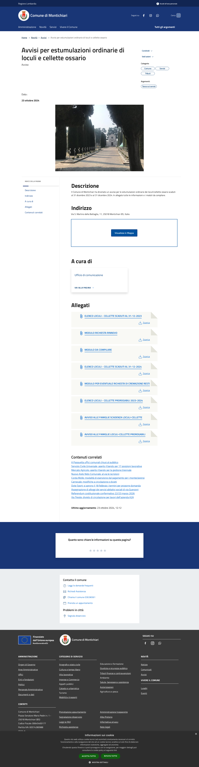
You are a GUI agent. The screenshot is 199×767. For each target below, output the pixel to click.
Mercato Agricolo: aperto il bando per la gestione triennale (101, 470)
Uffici (20, 674)
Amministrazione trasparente (114, 712)
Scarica (144, 322)
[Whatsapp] (153, 15)
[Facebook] (139, 15)
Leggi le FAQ (65, 722)
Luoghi (144, 688)
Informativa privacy (109, 722)
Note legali (105, 727)
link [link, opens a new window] (115, 750)
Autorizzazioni (106, 687)
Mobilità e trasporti (68, 697)
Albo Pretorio (106, 717)
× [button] (196, 734)
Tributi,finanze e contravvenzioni (115, 673)
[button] (99, 762)
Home (24, 37)
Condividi (147, 51)
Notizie (144, 664)
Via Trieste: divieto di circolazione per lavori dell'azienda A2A (102, 497)
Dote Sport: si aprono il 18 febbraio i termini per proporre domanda (106, 485)
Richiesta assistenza (68, 727)
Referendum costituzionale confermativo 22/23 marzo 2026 (103, 493)
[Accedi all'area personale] (167, 3)
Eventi (144, 693)
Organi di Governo (26, 664)
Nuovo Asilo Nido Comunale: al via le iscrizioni (95, 474)
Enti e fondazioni (26, 679)
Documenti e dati (26, 694)
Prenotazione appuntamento (72, 712)
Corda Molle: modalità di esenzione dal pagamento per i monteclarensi (108, 478)
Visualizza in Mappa (124, 233)
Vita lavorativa (66, 674)
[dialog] (99, 749)
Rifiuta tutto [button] (110, 756)
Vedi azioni (148, 56)
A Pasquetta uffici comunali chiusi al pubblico (94, 462)
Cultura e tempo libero (69, 669)
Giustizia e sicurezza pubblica (113, 668)
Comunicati (146, 669)
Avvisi (44, 37)
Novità (34, 37)
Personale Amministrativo (30, 689)
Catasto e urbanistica (69, 688)
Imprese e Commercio (69, 679)
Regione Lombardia (27, 3)
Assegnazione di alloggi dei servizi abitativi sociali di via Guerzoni (104, 489)
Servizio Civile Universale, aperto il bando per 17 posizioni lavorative (106, 466)
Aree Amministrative (28, 669)
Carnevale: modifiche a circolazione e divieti (94, 482)
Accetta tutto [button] (89, 756)
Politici (21, 684)
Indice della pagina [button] (33, 181)
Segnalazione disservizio (70, 717)
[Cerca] (177, 15)
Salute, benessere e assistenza (114, 682)
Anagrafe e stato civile (69, 664)
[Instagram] (146, 15)
